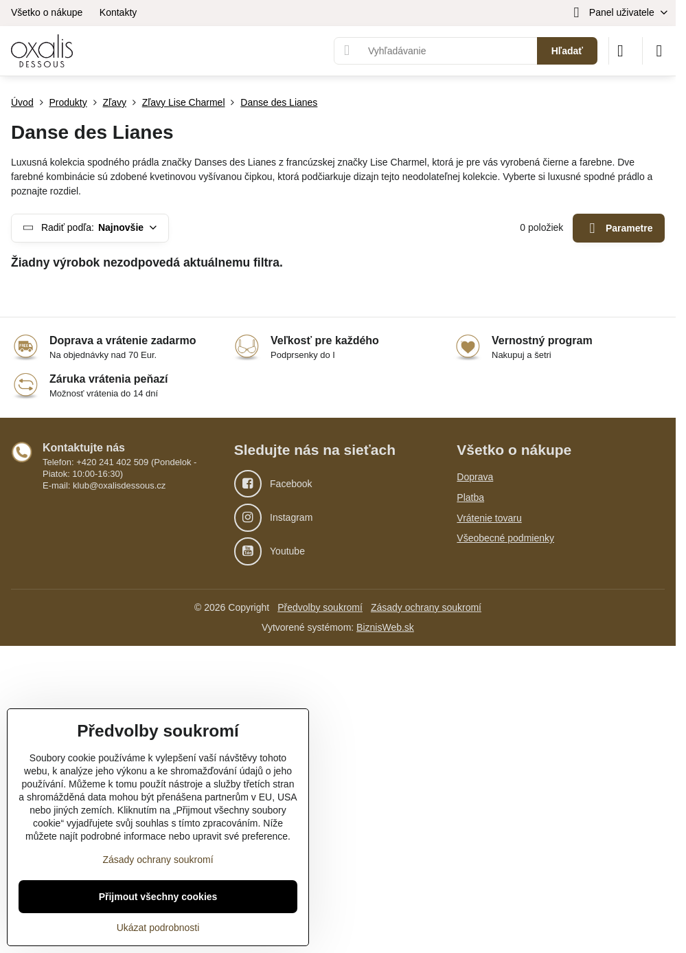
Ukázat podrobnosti (158, 927)
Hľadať (567, 50)
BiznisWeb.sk (385, 627)
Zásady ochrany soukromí (426, 607)
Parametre (619, 228)
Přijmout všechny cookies (158, 896)
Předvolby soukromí (320, 607)
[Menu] (659, 51)
